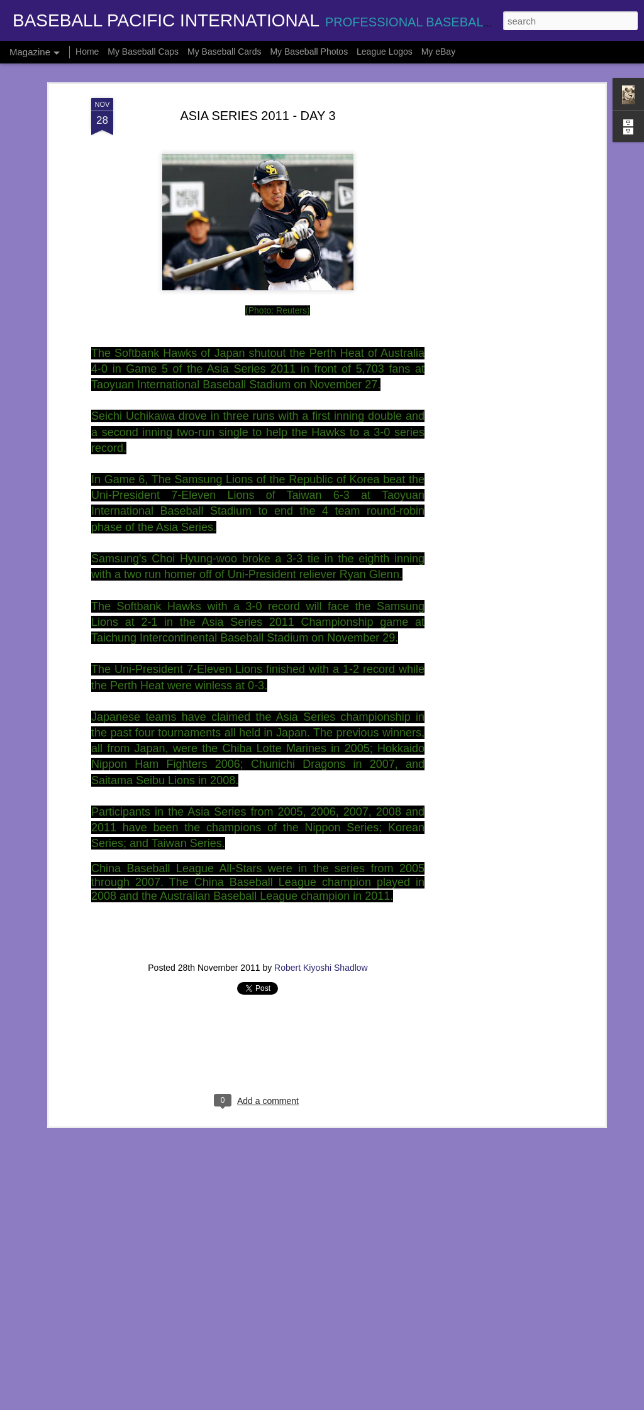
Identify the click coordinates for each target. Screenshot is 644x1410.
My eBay (438, 51)
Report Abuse (398, 1403)
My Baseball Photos (309, 51)
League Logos (385, 51)
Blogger (362, 1403)
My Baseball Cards (224, 51)
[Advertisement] (494, 233)
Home (87, 51)
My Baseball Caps (143, 51)
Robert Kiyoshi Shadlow (321, 905)
